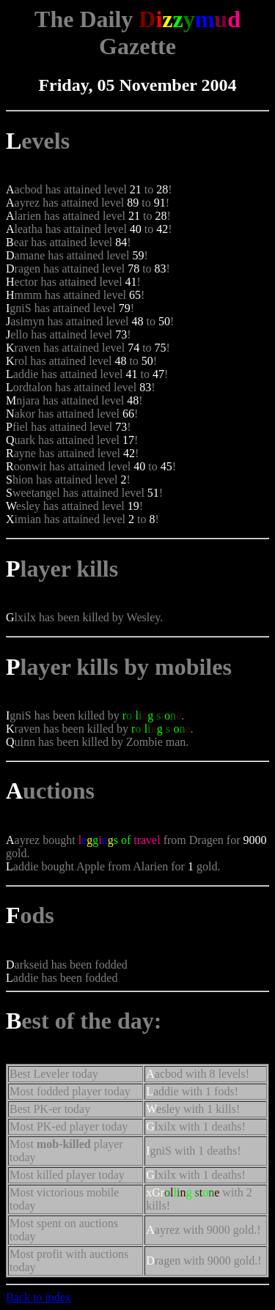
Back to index (38, 1297)
